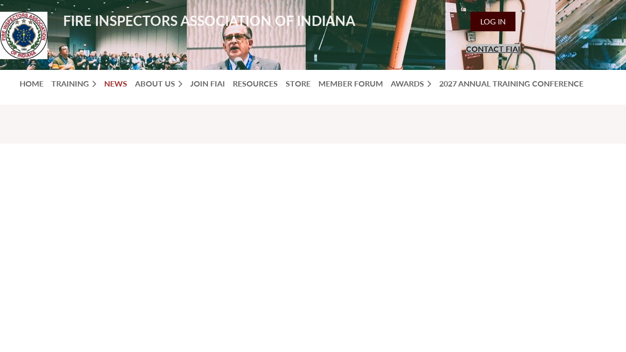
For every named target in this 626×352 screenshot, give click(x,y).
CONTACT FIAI (493, 48)
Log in (493, 21)
